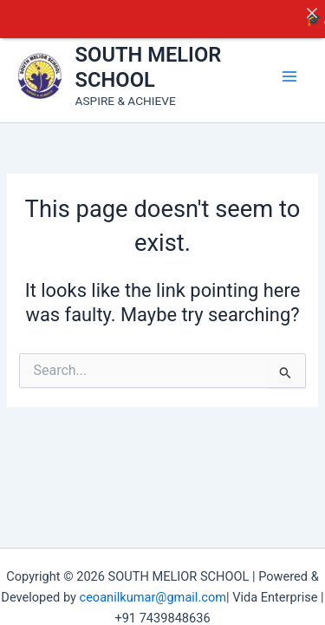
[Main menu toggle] (289, 69)
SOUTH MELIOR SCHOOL (148, 60)
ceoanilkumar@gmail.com (153, 591)
